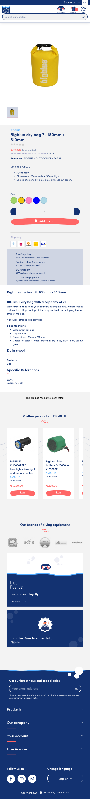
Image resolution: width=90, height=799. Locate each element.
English (64, 778)
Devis (68, 2)
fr (78, 2)
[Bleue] (36, 200)
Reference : (16, 158)
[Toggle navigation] (84, 10)
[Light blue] (43, 200)
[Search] (45, 16)
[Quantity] (45, 211)
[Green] (13, 200)
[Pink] (28, 200)
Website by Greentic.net (56, 792)
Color (13, 194)
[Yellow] (21, 200)
